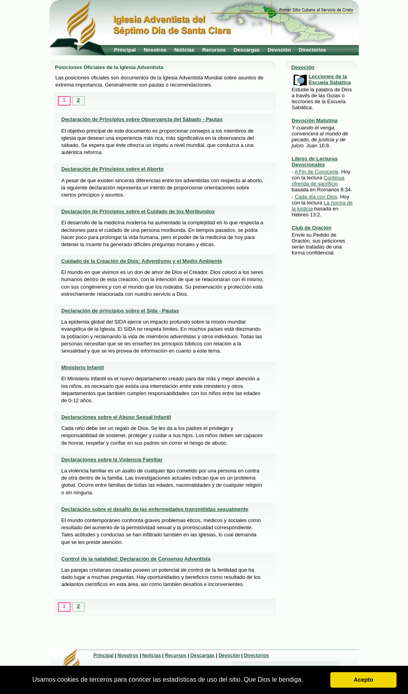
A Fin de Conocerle (317, 172)
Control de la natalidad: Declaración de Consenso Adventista (136, 559)
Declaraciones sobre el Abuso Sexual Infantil (116, 417)
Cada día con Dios (316, 197)
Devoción (279, 50)
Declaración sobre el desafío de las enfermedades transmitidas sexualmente (155, 509)
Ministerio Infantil (82, 367)
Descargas (247, 50)
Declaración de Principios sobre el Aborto (112, 169)
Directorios (312, 50)
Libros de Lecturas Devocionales (315, 162)
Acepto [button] (363, 680)
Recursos (214, 50)
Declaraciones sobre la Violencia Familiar (112, 460)
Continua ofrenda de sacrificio (318, 181)
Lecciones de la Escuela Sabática (330, 79)
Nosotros (155, 50)
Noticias (184, 50)
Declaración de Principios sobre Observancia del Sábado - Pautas (142, 119)
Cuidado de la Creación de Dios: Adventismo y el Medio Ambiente (141, 261)
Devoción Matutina (315, 120)
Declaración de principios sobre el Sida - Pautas (120, 311)
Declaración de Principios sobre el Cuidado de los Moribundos (138, 211)
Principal (125, 50)
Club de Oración (311, 228)
